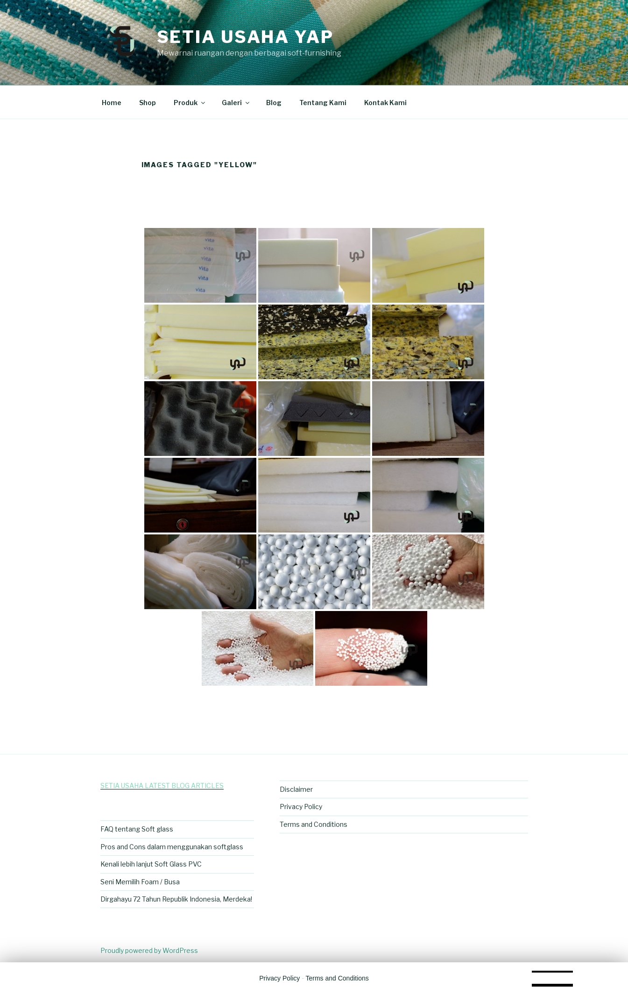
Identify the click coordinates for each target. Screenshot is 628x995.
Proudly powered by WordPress (149, 950)
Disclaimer (296, 789)
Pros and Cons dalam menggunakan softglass (171, 847)
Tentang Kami (322, 103)
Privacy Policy (301, 806)
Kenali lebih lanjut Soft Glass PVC (151, 864)
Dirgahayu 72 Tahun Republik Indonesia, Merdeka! (176, 899)
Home (111, 103)
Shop (147, 103)
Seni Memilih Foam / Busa (140, 882)
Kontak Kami (385, 103)
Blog (274, 103)
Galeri (236, 103)
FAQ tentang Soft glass (136, 829)
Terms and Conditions (313, 824)
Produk (190, 103)
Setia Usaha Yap (245, 37)
